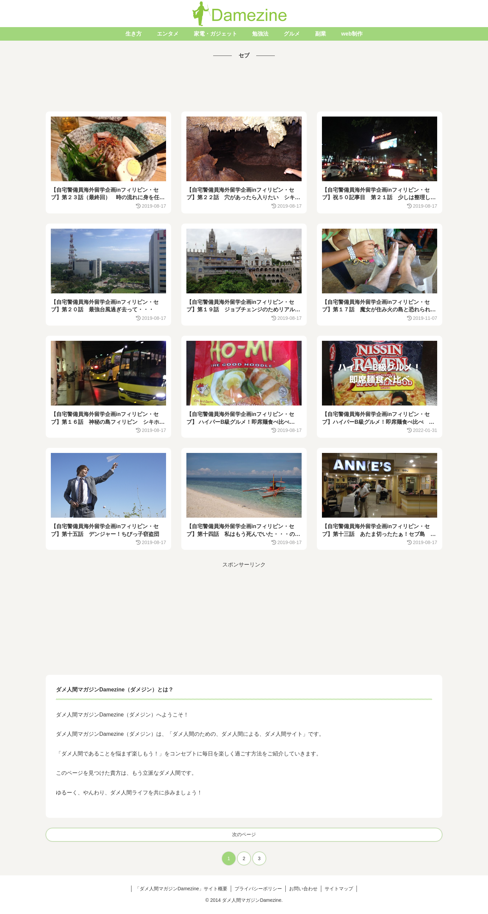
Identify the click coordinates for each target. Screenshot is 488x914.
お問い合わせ (303, 888)
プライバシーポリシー (258, 888)
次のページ (244, 834)
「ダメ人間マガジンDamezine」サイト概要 (181, 888)
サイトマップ (339, 888)
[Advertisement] (244, 86)
